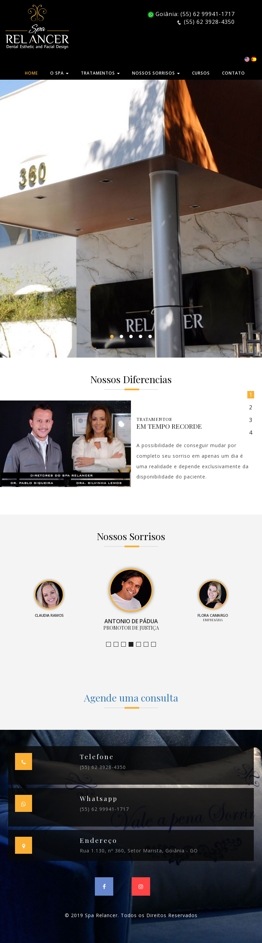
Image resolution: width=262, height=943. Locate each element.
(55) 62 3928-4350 (103, 767)
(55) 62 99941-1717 (104, 809)
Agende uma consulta (131, 697)
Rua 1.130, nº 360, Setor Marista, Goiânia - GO (139, 850)
